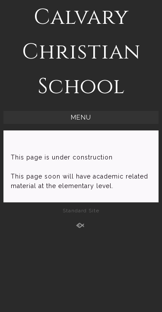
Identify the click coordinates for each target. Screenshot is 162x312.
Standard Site (81, 211)
